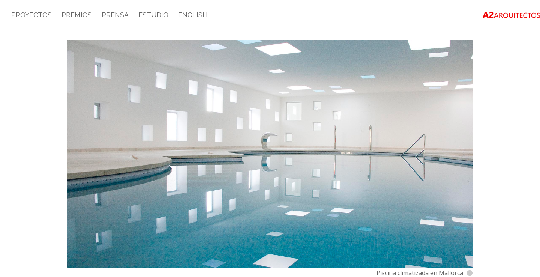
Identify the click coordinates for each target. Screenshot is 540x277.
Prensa (115, 15)
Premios (77, 15)
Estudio (153, 15)
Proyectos (31, 15)
